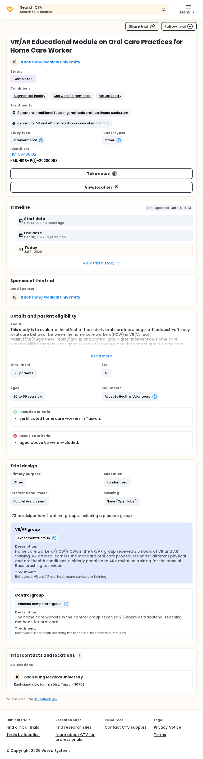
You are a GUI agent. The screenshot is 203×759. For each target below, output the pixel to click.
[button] (29, 96)
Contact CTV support (125, 727)
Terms (160, 734)
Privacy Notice (167, 727)
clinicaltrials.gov (45, 699)
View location (102, 187)
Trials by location (23, 734)
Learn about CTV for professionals (75, 737)
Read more (101, 356)
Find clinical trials (22, 727)
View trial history (101, 263)
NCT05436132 (23, 154)
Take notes (102, 173)
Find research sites (73, 727)
